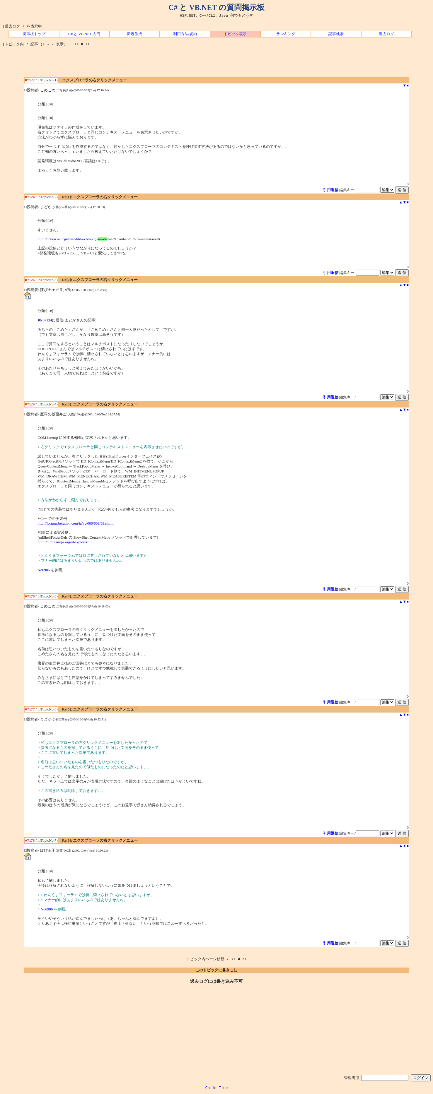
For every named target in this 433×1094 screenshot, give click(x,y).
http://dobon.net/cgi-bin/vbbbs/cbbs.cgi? (67, 239)
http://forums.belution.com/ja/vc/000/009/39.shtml (75, 523)
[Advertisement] (216, 64)
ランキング (285, 34)
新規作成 (134, 34)
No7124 (46, 320)
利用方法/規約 (185, 34)
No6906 (43, 570)
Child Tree (216, 1087)
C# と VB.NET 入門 (84, 34)
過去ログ (386, 34)
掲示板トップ (34, 34)
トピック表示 (235, 34)
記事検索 (336, 34)
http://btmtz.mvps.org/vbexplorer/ (62, 542)
